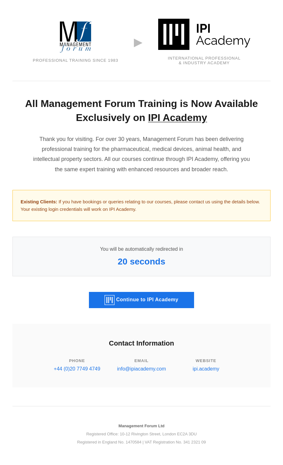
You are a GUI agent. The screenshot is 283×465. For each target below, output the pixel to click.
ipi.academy (206, 368)
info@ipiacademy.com (141, 368)
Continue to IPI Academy (141, 300)
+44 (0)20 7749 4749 (77, 368)
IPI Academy (177, 117)
